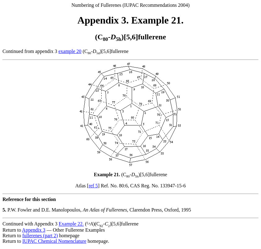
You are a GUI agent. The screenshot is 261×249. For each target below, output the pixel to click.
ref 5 (93, 185)
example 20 (69, 51)
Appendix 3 (33, 230)
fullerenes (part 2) (40, 235)
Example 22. (71, 224)
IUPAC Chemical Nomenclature (54, 241)
